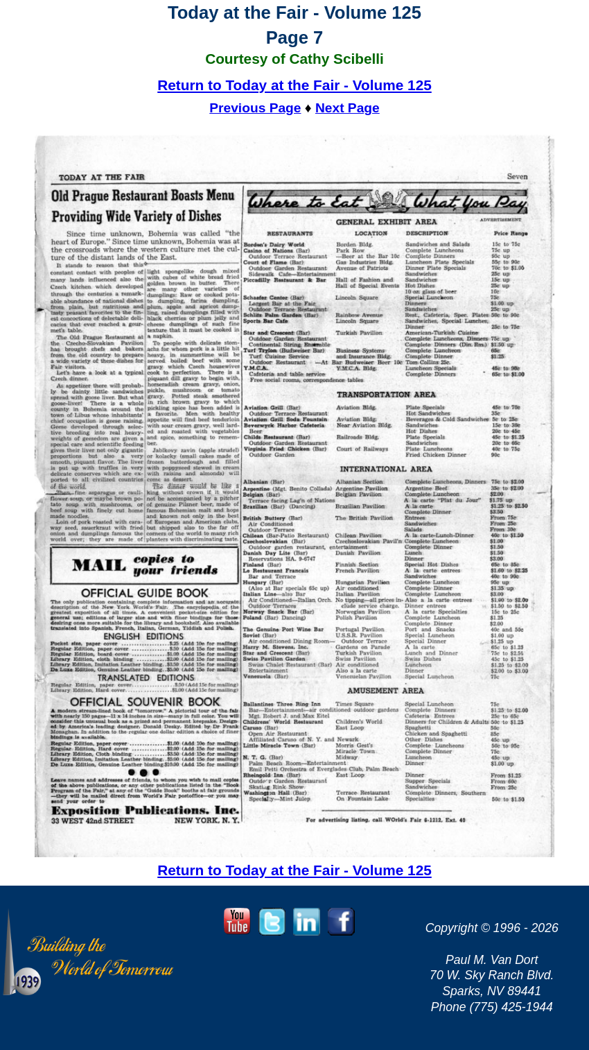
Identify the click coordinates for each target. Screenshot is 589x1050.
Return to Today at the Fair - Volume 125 (294, 85)
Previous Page (255, 108)
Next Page (347, 108)
